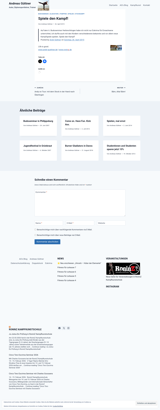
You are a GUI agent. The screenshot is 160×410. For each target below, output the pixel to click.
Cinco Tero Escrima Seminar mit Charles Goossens (31, 373)
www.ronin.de (65, 49)
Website (101, 223)
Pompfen (63, 14)
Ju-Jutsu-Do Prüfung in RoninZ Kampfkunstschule (30, 334)
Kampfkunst (135, 5)
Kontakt (146, 5)
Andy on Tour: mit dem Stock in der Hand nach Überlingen (56, 91)
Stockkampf (79, 14)
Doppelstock (37, 263)
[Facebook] (59, 328)
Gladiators (54, 14)
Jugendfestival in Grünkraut (37, 145)
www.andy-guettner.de (47, 49)
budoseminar (43, 14)
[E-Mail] (80, 223)
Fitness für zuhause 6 (66, 272)
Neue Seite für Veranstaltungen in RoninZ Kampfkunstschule (123, 271)
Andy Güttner (55, 40)
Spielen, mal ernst (116, 121)
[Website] (111, 223)
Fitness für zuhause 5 (66, 276)
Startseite (113, 5)
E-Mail (70, 223)
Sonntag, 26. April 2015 (74, 40)
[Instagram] (68, 328)
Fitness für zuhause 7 (66, 267)
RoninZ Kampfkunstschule (25, 329)
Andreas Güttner (47, 24)
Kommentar (41, 192)
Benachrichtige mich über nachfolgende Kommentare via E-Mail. (64, 229)
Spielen (71, 14)
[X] (64, 328)
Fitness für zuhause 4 (66, 280)
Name (39, 223)
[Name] (49, 223)
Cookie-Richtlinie (58, 406)
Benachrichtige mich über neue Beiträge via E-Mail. (59, 235)
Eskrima (48, 263)
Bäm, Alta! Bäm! (103, 89)
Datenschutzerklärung (20, 263)
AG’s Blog (124, 5)
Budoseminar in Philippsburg (38, 121)
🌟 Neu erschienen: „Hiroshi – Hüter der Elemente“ (79, 263)
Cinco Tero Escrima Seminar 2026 (23, 355)
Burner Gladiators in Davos (78, 145)
